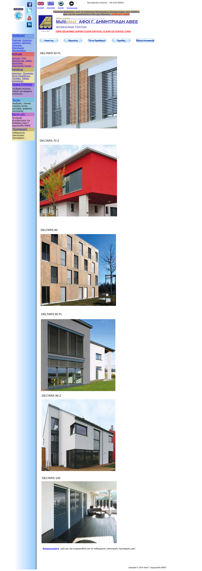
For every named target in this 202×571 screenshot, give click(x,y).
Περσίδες (16, 78)
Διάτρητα (26, 42)
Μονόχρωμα (18, 60)
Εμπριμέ (16, 58)
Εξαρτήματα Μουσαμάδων (19, 49)
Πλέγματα (17, 45)
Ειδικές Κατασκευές (20, 79)
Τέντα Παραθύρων (21, 76)
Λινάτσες (16, 42)
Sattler (28, 60)
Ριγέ (24, 58)
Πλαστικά (16, 40)
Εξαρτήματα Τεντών (21, 65)
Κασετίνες (17, 73)
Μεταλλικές (17, 63)
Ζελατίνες (27, 40)
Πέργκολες (28, 73)
